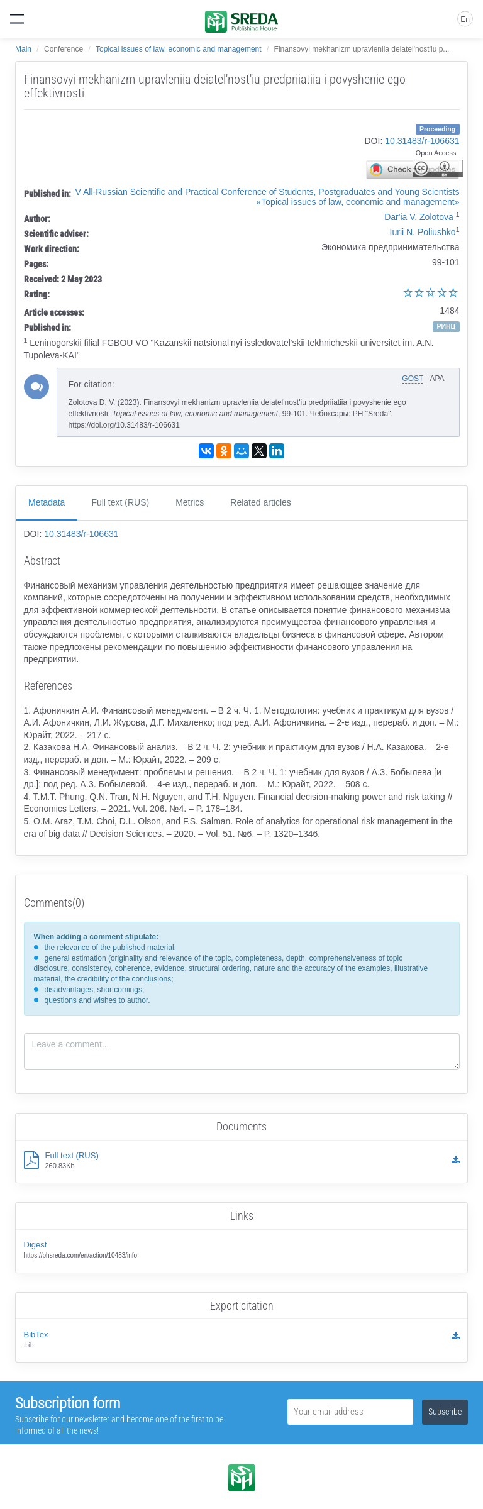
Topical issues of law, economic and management (178, 49)
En (465, 19)
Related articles (260, 502)
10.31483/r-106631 (422, 141)
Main (23, 49)
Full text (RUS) (120, 502)
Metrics (189, 502)
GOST (412, 378)
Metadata (46, 502)
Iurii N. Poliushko (423, 232)
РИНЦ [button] (445, 326)
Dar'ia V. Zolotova (418, 217)
